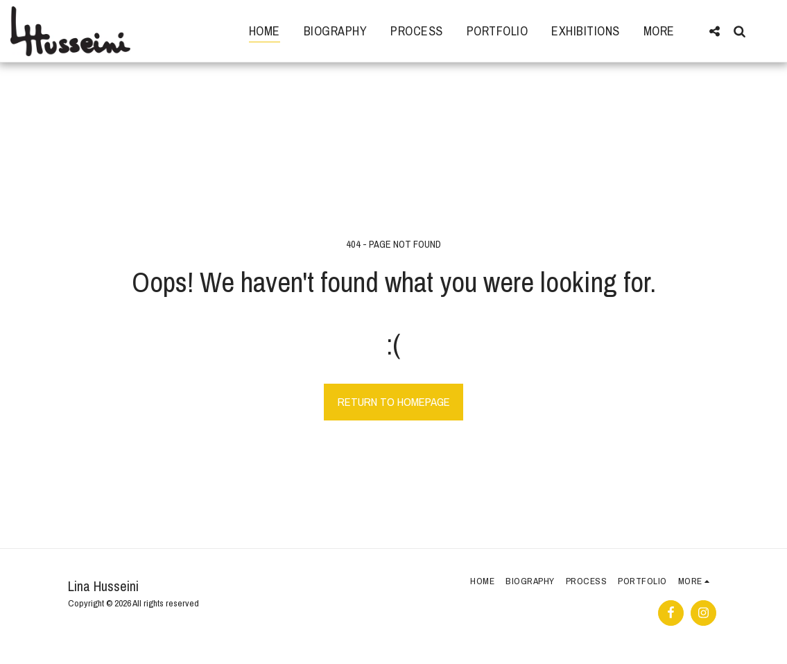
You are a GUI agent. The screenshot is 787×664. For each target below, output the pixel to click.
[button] (714, 30)
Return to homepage (394, 401)
